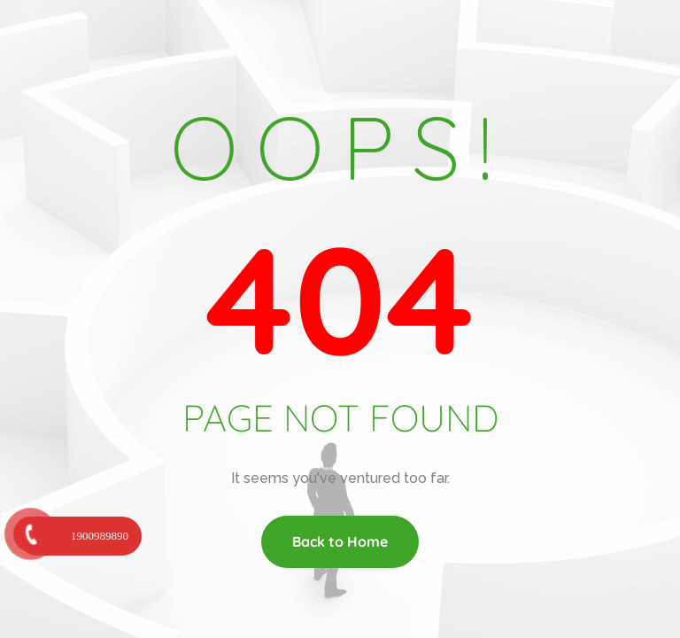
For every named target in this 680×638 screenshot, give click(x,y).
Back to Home (340, 541)
